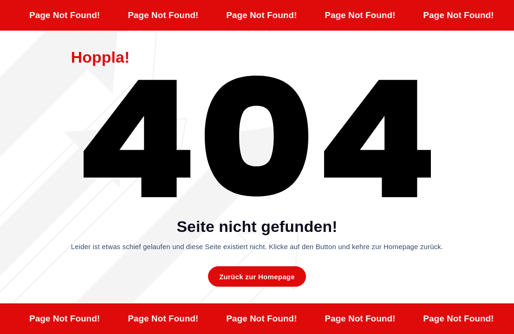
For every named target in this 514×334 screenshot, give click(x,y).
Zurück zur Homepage (257, 277)
